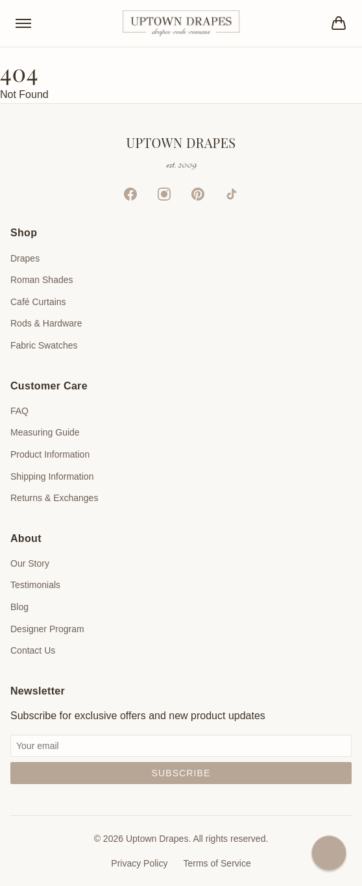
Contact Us (32, 650)
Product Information (50, 454)
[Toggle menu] (23, 23)
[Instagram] (164, 194)
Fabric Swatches (43, 345)
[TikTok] (231, 194)
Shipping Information (51, 476)
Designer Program (47, 629)
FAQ (19, 411)
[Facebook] (130, 194)
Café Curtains (38, 302)
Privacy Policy (139, 863)
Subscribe (181, 773)
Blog (19, 607)
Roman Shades (41, 280)
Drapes (25, 258)
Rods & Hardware (46, 323)
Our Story (29, 563)
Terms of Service (216, 863)
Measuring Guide (45, 432)
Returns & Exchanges (54, 498)
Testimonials (35, 585)
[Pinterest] (198, 194)
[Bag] (339, 23)
